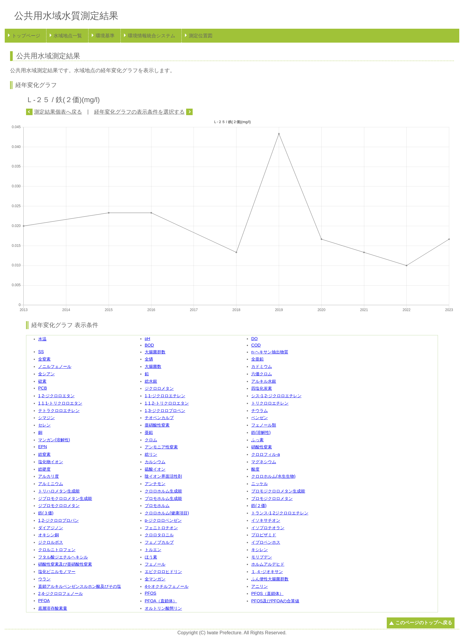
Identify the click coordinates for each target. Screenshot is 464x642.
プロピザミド (263, 534)
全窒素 (44, 359)
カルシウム (155, 461)
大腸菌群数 (155, 352)
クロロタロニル (159, 534)
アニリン (259, 586)
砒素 (42, 381)
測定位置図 (200, 35)
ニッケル (259, 483)
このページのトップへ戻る (423, 622)
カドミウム (261, 366)
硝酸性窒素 (261, 447)
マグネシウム (263, 461)
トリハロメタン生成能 (59, 491)
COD (256, 345)
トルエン (153, 549)
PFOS (150, 593)
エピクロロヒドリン (163, 571)
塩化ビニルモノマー (56, 571)
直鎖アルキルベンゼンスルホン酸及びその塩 (79, 586)
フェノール (155, 564)
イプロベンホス (265, 542)
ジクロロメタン (159, 388)
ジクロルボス (50, 542)
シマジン (46, 417)
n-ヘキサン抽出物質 (269, 352)
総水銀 (151, 381)
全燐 (149, 359)
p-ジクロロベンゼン (163, 520)
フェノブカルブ (159, 542)
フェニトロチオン (161, 527)
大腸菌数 (153, 366)
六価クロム (261, 373)
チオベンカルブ (159, 417)
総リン (151, 454)
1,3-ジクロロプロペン (165, 410)
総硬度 (44, 469)
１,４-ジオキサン (267, 571)
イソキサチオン (265, 520)
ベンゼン (259, 417)
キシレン (259, 549)
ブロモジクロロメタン (272, 498)
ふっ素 (257, 439)
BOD (149, 345)
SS (41, 351)
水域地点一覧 (68, 35)
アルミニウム (50, 483)
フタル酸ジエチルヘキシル (63, 557)
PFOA (44, 600)
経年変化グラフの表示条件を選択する (139, 112)
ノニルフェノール (54, 366)
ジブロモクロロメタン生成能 (65, 498)
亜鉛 (149, 432)
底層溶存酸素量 (52, 608)
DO (254, 338)
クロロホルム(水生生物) (273, 476)
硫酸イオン (155, 469)
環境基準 (105, 35)
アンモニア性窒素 (161, 447)
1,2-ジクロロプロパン (58, 520)
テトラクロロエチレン (59, 410)
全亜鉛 (257, 359)
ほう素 (151, 557)
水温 (42, 339)
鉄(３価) (46, 513)
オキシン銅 (48, 534)
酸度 (255, 469)
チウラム (259, 410)
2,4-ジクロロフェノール (60, 593)
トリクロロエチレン (270, 403)
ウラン (44, 579)
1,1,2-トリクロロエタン (167, 403)
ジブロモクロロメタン (59, 505)
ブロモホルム (157, 505)
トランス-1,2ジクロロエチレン (279, 513)
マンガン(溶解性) (54, 439)
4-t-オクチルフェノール (166, 586)
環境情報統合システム (151, 35)
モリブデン (261, 557)
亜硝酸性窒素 (157, 425)
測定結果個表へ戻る (58, 112)
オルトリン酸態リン (163, 608)
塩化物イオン (50, 461)
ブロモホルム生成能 (163, 498)
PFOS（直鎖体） (267, 593)
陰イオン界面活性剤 (163, 476)
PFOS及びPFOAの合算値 (275, 600)
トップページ (26, 35)
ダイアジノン (50, 527)
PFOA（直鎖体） (161, 600)
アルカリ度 (48, 476)
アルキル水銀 (263, 381)
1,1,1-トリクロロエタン (60, 403)
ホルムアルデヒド (267, 564)
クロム (151, 439)
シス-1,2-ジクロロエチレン (276, 395)
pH (147, 338)
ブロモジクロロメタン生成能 (278, 491)
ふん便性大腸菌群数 (270, 579)
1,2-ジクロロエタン (56, 395)
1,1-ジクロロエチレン (165, 395)
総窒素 (44, 454)
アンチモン (155, 483)
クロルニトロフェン (56, 549)
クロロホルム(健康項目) (167, 513)
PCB (42, 388)
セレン (44, 425)
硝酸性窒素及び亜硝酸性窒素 (65, 564)
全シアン (46, 373)
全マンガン (155, 579)
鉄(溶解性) (261, 432)
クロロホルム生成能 (163, 491)
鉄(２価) (259, 505)
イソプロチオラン (267, 527)
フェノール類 (263, 425)
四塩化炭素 (261, 388)
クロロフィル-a (265, 454)
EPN (42, 446)
